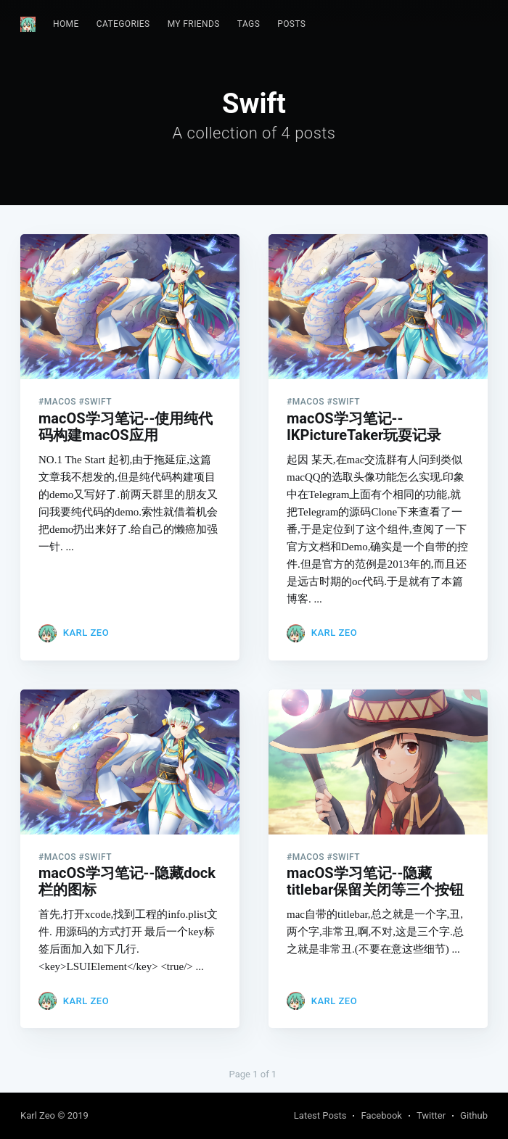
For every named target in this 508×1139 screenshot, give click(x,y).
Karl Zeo (86, 632)
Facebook (381, 1115)
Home (66, 24)
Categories (123, 24)
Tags (248, 24)
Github (474, 1115)
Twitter (431, 1115)
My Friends (194, 24)
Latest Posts (320, 1115)
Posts (291, 24)
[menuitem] (66, 24)
